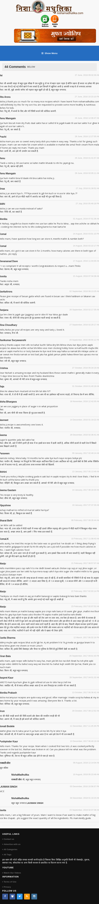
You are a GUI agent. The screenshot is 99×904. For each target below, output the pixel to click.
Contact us (9, 839)
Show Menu (49, 53)
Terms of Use (10, 882)
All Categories (10, 849)
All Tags (7, 854)
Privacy (7, 887)
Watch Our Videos (12, 873)
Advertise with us (12, 844)
